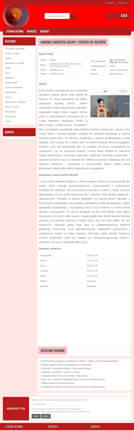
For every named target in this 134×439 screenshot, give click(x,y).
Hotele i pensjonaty (14, 87)
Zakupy (8, 97)
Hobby (8, 68)
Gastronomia (11, 92)
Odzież (8, 58)
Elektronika (10, 112)
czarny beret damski (119, 70)
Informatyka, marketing (15, 102)
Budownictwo (11, 82)
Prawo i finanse (12, 107)
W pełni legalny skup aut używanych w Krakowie (66, 364)
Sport (7, 73)
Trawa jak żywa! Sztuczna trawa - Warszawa (64, 375)
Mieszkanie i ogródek (14, 63)
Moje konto (122, 3)
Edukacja (9, 78)
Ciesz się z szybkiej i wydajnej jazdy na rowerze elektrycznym (73, 379)
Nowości (32, 31)
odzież (112, 66)
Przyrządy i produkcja (15, 48)
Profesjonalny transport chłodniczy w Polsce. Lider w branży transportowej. (80, 361)
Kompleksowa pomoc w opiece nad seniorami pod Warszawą (73, 386)
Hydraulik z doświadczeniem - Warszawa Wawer (66, 368)
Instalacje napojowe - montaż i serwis (60, 372)
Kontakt (44, 31)
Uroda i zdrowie (12, 53)
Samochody (10, 116)
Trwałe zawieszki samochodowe (57, 383)
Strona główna (14, 31)
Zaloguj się (111, 3)
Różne (8, 121)
